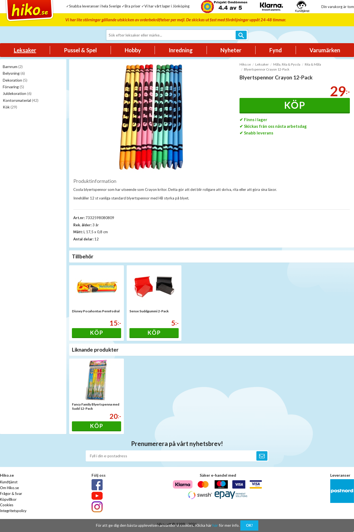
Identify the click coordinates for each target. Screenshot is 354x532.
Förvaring (13, 86)
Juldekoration (17, 93)
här (215, 525)
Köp (294, 105)
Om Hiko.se (9, 488)
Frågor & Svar (11, 493)
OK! (249, 525)
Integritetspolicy (13, 510)
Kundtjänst (8, 482)
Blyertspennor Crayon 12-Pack (266, 69)
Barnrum (13, 66)
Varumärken (324, 50)
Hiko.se (245, 64)
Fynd (275, 50)
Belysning (14, 73)
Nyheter (230, 50)
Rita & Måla (313, 64)
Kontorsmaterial (20, 100)
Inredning (181, 50)
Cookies (6, 505)
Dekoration (15, 80)
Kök (10, 107)
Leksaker (25, 50)
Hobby (133, 50)
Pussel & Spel (80, 50)
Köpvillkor (8, 499)
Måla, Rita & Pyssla (286, 64)
